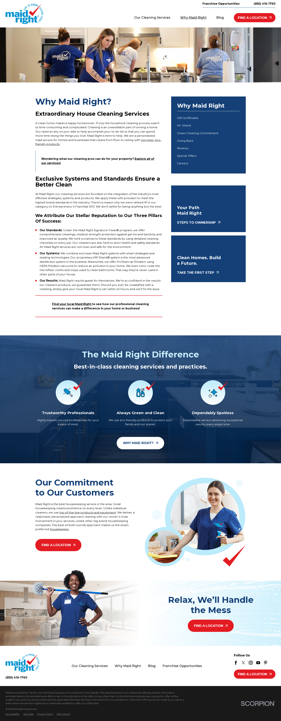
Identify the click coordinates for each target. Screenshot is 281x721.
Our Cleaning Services (90, 666)
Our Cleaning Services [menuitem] (152, 17)
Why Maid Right (128, 666)
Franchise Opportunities (221, 3)
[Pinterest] (266, 663)
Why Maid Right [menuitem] (193, 17)
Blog (152, 666)
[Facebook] (236, 663)
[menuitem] (208, 118)
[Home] (24, 14)
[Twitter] (243, 663)
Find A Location (255, 18)
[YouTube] (258, 663)
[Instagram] (251, 663)
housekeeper (59, 529)
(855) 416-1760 (264, 3)
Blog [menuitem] (220, 17)
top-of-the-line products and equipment (87, 512)
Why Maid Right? (140, 443)
